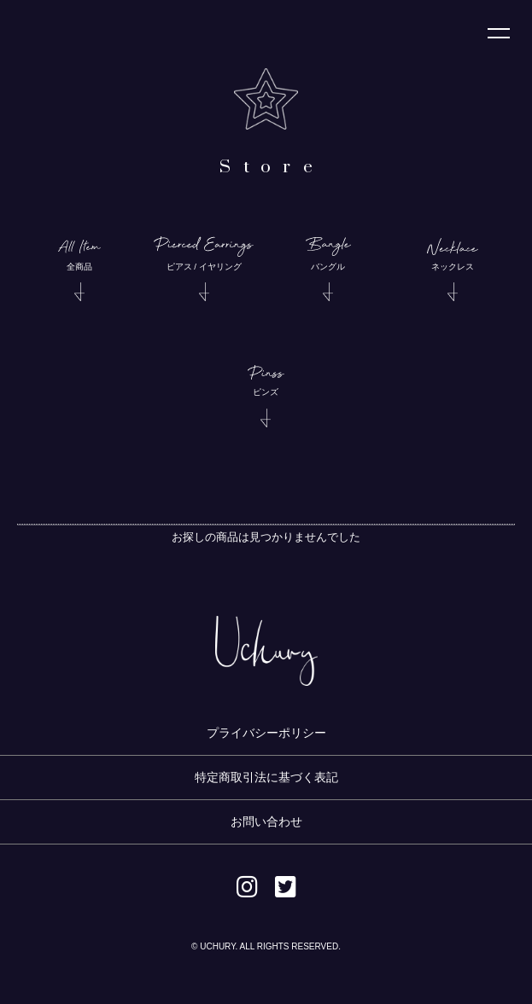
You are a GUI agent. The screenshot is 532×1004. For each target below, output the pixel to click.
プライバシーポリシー (266, 733)
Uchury (54, 37)
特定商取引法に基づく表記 (266, 777)
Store (271, 167)
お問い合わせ (266, 821)
